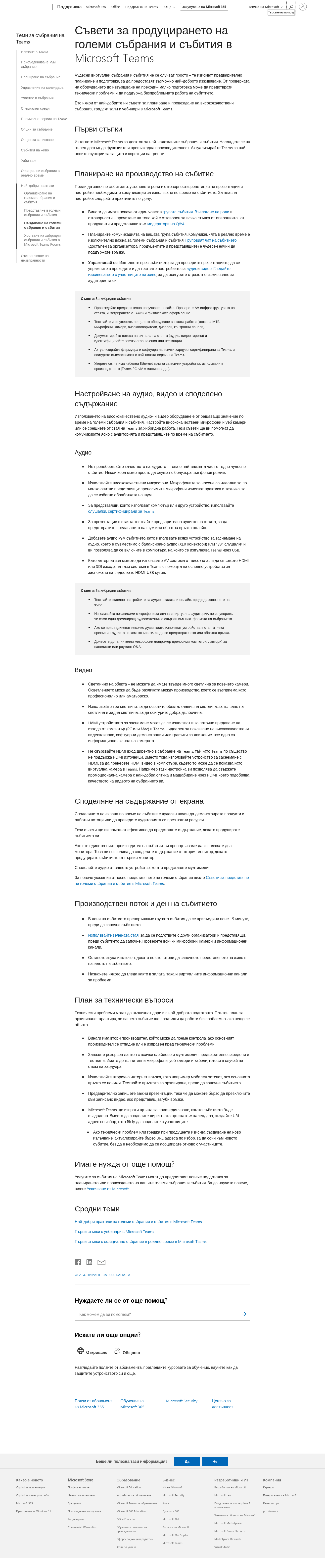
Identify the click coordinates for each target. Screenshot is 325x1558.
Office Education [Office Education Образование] (126, 1519)
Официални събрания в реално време (40, 173)
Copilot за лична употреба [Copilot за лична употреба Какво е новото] (32, 1495)
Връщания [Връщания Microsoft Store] (74, 1503)
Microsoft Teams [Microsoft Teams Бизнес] (172, 1543)
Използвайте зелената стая (113, 935)
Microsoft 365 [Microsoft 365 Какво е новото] (24, 1503)
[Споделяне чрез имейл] (99, 1261)
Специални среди (35, 108)
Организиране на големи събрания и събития (39, 197)
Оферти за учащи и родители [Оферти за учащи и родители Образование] (135, 1539)
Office (115, 6)
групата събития (178, 211)
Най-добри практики (37, 185)
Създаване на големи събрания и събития (42, 225)
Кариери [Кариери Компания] (268, 1487)
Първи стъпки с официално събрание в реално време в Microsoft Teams (141, 1241)
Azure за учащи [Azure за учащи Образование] (126, 1547)
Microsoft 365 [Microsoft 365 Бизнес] (170, 1519)
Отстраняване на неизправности (35, 258)
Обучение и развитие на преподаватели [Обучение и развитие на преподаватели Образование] (132, 1529)
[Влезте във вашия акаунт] (303, 7)
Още (167, 6)
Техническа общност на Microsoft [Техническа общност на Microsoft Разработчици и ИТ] (234, 1515)
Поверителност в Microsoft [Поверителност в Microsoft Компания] (280, 1495)
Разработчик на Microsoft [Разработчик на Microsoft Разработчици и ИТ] (230, 1487)
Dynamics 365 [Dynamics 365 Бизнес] (170, 1511)
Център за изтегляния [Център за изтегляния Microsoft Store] (81, 1495)
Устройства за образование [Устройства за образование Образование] (134, 1495)
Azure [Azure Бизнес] (165, 1503)
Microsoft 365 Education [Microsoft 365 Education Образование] (131, 1511)
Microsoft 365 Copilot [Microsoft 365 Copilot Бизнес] (175, 1535)
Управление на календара (42, 87)
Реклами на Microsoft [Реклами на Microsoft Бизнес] (175, 1527)
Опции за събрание (36, 129)
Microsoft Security (181, 1400)
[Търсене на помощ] (290, 6)
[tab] (93, 1351)
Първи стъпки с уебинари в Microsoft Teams (114, 1231)
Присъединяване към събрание (38, 64)
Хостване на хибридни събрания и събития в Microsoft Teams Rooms (42, 240)
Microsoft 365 (96, 6)
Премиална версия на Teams (44, 119)
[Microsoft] (33, 7)
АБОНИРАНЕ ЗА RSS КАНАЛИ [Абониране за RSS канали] (105, 1275)
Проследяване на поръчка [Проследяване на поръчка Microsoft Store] (84, 1511)
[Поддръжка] (69, 7)
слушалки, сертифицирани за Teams (121, 511)
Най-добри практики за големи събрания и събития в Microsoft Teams (138, 1221)
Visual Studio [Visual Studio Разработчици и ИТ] (222, 1547)
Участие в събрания (37, 98)
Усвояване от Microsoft (108, 1188)
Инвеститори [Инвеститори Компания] (271, 1503)
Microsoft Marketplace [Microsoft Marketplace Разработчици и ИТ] (228, 1523)
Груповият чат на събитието (210, 240)
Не (215, 1461)
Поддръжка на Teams (141, 6)
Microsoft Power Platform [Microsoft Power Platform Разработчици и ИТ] (229, 1531)
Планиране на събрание (40, 77)
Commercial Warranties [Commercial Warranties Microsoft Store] (82, 1527)
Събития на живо (35, 150)
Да (187, 1461)
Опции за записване (37, 139)
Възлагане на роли (211, 211)
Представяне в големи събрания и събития (42, 212)
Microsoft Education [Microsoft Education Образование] (129, 1487)
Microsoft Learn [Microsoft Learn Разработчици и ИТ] (223, 1495)
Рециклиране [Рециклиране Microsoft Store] (76, 1519)
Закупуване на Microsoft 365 (204, 6)
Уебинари (29, 160)
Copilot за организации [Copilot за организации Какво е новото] (30, 1487)
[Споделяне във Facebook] (78, 1261)
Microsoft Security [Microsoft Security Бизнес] (173, 1495)
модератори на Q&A (166, 223)
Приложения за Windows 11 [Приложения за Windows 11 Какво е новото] (33, 1511)
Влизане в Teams (34, 52)
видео (206, 268)
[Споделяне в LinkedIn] (87, 1261)
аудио (191, 268)
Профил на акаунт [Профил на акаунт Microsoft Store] (79, 1487)
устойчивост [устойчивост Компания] (270, 1511)
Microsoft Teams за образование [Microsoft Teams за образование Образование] (137, 1503)
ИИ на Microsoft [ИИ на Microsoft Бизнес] (172, 1487)
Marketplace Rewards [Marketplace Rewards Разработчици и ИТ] (227, 1539)
